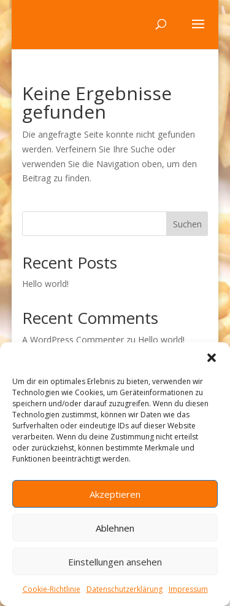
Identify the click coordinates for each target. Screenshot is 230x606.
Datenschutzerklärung (124, 589)
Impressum (188, 589)
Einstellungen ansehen (115, 562)
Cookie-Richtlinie (51, 589)
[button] (211, 358)
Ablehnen (115, 528)
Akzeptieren (115, 494)
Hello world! (45, 283)
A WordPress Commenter (73, 339)
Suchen (187, 224)
